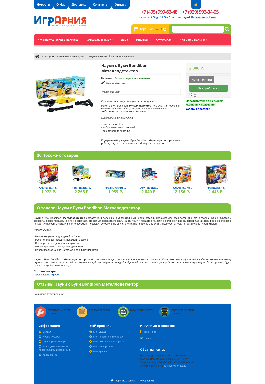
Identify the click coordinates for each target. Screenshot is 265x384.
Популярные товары (53, 341)
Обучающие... (48, 187)
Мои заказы (98, 331)
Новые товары (49, 336)
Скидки (45, 331)
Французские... (82, 187)
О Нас (60, 4)
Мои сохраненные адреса (106, 341)
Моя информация (101, 346)
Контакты (100, 4)
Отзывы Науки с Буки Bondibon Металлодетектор (87, 283)
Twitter (146, 339)
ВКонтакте (148, 332)
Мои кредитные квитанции (106, 336)
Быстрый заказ (208, 88)
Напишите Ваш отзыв (114, 82)
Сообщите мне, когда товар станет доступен (127, 100)
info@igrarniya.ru (175, 365)
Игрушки (50, 56)
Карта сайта (48, 354)
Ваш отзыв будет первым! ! (50, 293)
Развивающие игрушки (71, 56)
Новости (43, 4)
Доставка (78, 4)
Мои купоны (98, 351)
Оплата (120, 4)
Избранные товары (123, 380)
